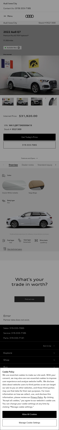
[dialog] (29, 399)
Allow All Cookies (29, 414)
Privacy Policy (37, 397)
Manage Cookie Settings (29, 423)
